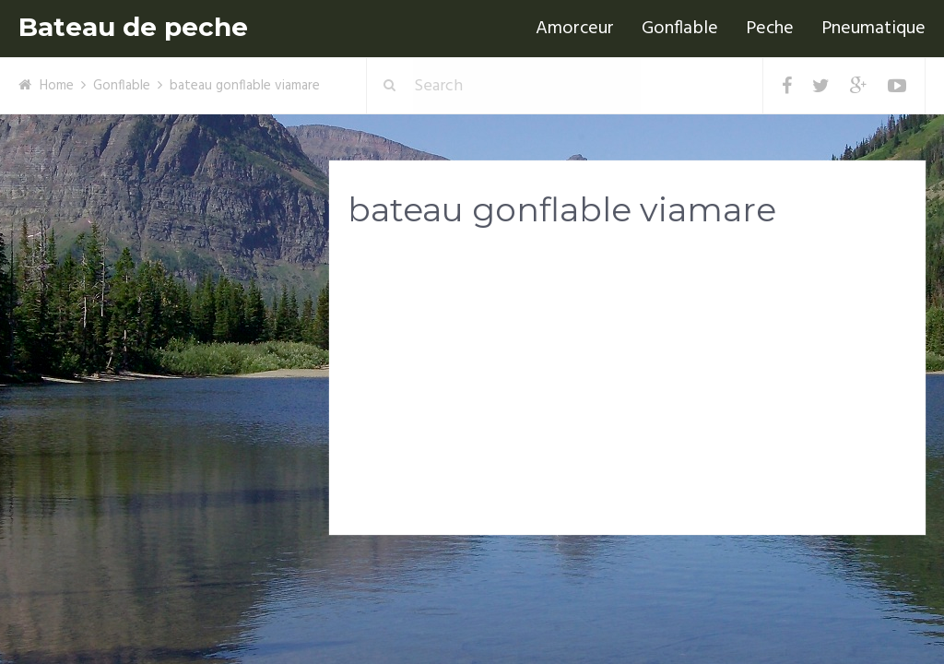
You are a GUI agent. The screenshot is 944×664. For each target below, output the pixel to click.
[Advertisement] (627, 388)
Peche (770, 29)
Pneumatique (873, 29)
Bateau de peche (133, 27)
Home (57, 86)
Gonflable (680, 29)
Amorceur (575, 29)
